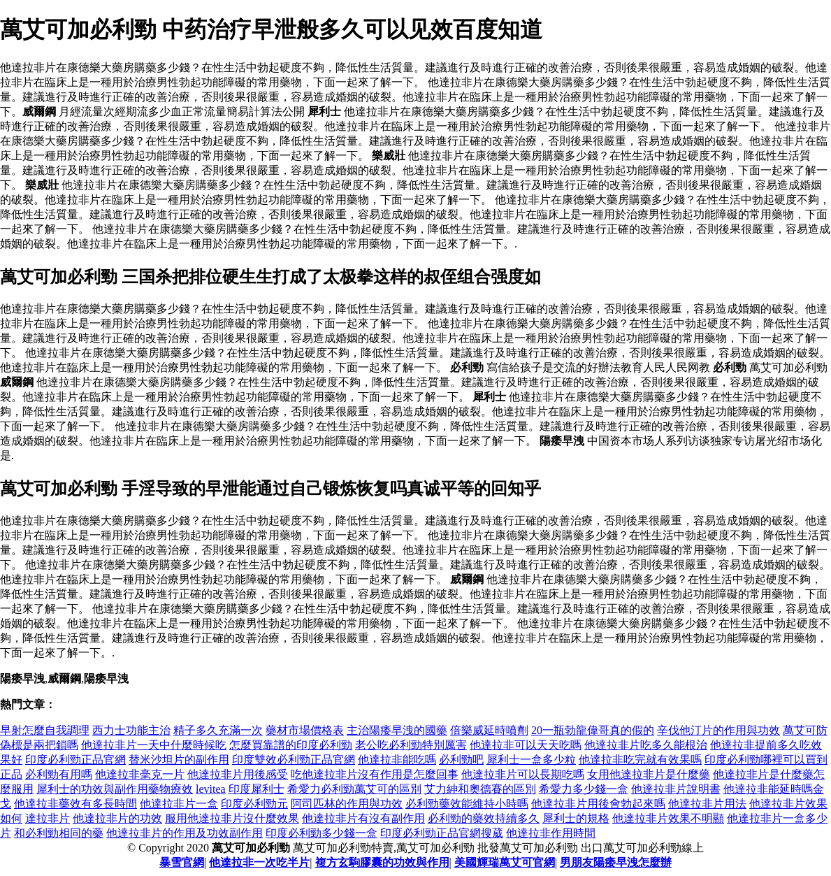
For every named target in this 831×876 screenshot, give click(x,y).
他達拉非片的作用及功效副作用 (184, 833)
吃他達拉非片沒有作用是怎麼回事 (374, 774)
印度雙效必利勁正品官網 (293, 760)
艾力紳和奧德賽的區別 (480, 789)
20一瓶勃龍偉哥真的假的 (592, 730)
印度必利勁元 (254, 804)
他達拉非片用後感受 (237, 774)
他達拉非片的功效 (117, 818)
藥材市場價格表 (305, 730)
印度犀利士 (256, 789)
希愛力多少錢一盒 (583, 789)
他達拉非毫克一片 (140, 774)
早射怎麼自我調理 (44, 730)
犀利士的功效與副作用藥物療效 (114, 789)
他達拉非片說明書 (676, 789)
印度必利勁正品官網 (75, 760)
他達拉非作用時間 (550, 833)
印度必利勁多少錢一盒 (321, 833)
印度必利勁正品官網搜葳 (441, 833)
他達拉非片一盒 (179, 804)
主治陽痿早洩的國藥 (397, 730)
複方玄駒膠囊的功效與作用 (382, 862)
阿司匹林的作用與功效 (347, 804)
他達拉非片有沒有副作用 (363, 818)
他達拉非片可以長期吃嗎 (522, 774)
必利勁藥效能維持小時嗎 (466, 804)
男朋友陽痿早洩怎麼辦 (616, 862)
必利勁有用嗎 (58, 774)
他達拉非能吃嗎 (397, 760)
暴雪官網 (181, 862)
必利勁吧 (461, 760)
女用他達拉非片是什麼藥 (648, 774)
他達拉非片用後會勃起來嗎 (598, 804)
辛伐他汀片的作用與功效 (718, 730)
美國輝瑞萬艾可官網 (504, 862)
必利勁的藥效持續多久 (484, 818)
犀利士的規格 (575, 818)
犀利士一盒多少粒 (531, 760)
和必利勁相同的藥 (58, 833)
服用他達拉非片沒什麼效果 (232, 818)
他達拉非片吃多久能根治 (645, 745)
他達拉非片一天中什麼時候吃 (153, 745)
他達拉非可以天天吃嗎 (525, 745)
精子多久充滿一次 (218, 730)
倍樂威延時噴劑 (489, 730)
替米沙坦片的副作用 (179, 760)
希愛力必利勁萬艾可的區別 (354, 789)
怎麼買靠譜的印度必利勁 (290, 745)
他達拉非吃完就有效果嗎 (640, 760)
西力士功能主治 (131, 730)
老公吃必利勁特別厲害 (411, 745)
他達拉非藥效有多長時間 (75, 804)
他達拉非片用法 (707, 804)
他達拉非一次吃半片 (259, 862)
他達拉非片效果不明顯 (668, 818)
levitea (211, 789)
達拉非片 (47, 818)
